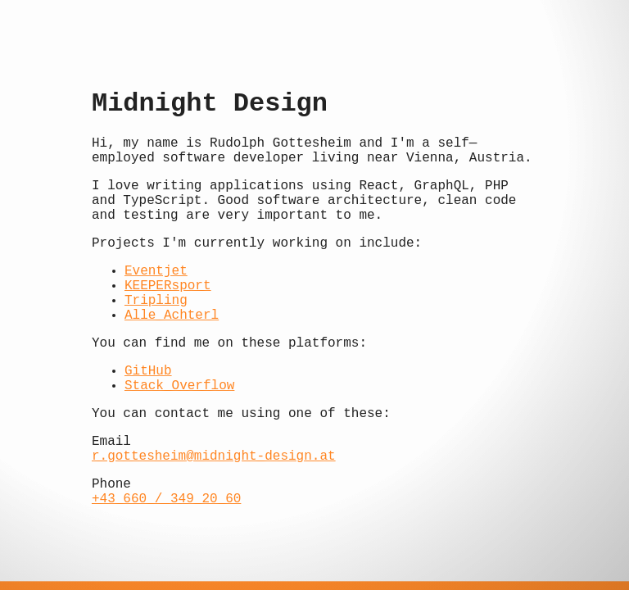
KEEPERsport (167, 286)
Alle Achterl (171, 315)
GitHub (148, 371)
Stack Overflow (179, 386)
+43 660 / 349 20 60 (166, 499)
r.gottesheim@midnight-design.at (214, 456)
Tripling (156, 300)
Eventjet (156, 271)
